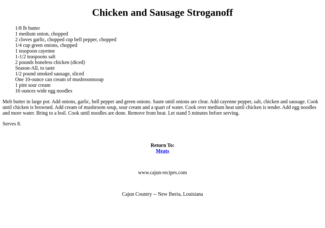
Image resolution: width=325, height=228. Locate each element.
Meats (162, 151)
